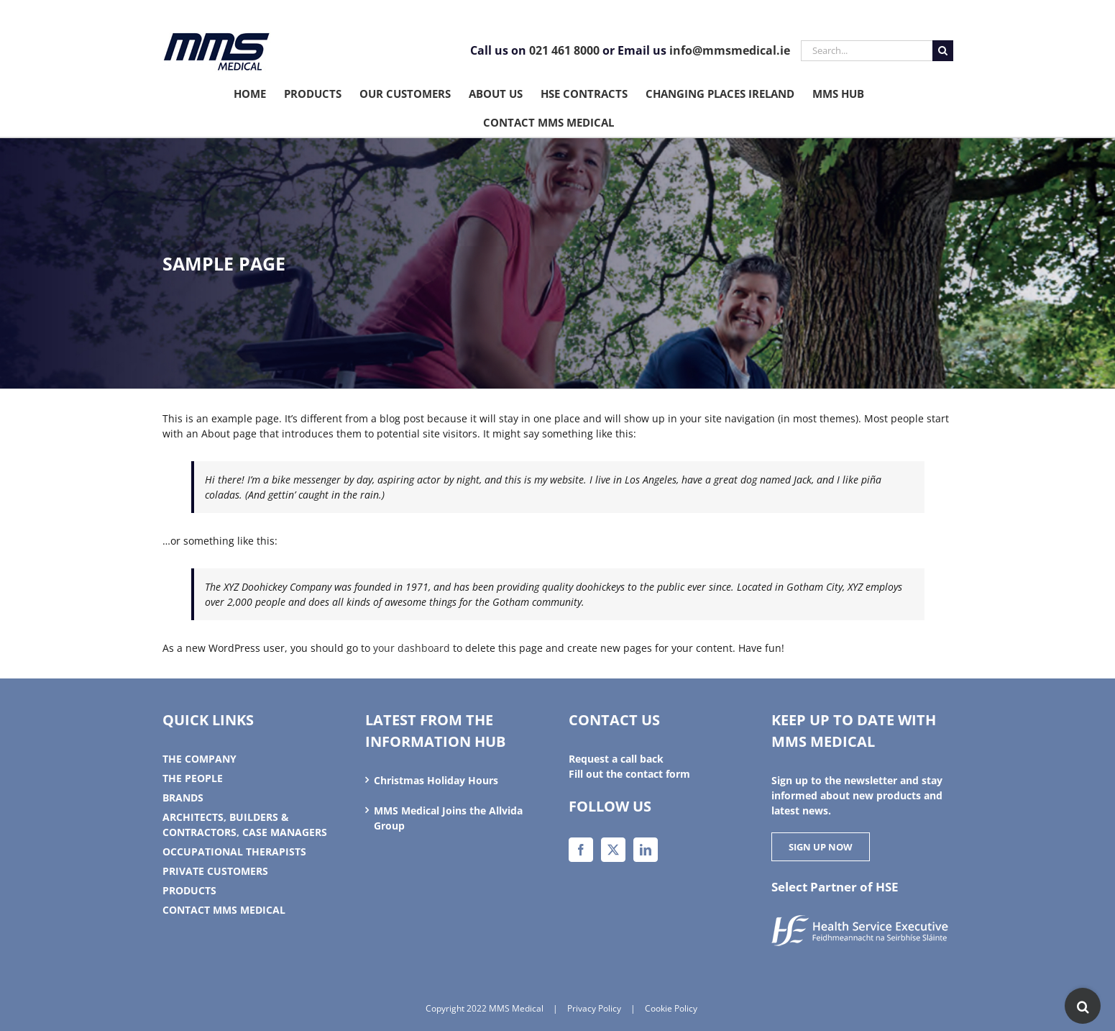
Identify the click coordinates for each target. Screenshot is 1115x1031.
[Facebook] (581, 849)
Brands (182, 797)
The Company (199, 759)
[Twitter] (613, 849)
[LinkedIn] (645, 849)
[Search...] (866, 50)
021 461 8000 (564, 50)
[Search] (942, 50)
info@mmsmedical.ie (729, 50)
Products (189, 890)
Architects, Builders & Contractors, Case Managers (244, 824)
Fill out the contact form (629, 774)
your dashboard (411, 648)
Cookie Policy (671, 1008)
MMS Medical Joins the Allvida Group (448, 818)
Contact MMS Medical (223, 910)
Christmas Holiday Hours (436, 780)
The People (192, 778)
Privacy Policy (594, 1008)
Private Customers (215, 871)
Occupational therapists (234, 851)
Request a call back (616, 759)
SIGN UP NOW (821, 846)
